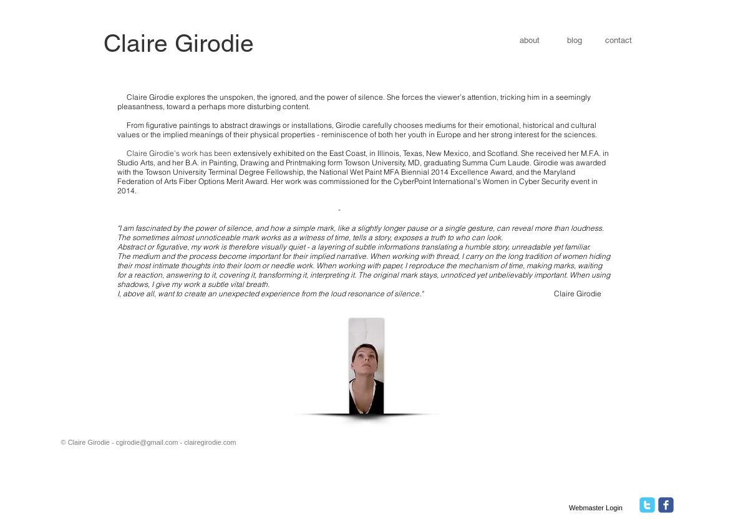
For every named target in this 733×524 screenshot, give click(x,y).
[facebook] (666, 505)
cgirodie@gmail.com (147, 442)
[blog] (575, 40)
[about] (530, 40)
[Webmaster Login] (596, 508)
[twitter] (647, 505)
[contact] (618, 40)
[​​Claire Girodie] (179, 44)
